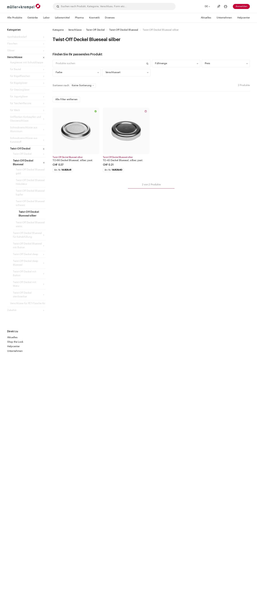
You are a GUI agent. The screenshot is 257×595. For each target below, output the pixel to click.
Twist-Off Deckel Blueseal (123, 30)
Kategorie (58, 30)
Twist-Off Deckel (95, 30)
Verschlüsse (75, 30)
